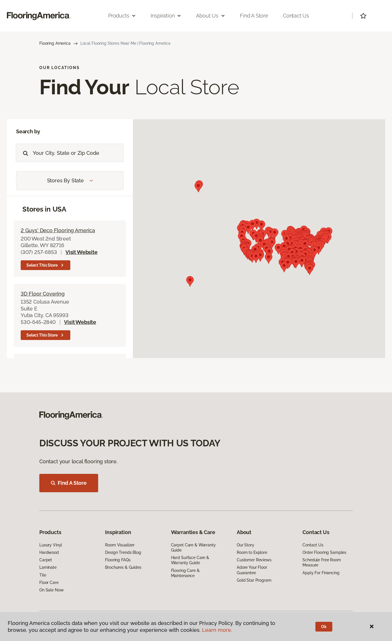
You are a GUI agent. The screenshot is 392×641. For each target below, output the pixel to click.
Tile (42, 575)
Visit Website (81, 252)
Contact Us (296, 16)
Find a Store (254, 16)
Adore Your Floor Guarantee (252, 570)
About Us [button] (210, 16)
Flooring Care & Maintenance (185, 573)
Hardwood (49, 552)
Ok (324, 626)
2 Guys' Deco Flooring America (58, 230)
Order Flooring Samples (324, 552)
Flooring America (55, 43)
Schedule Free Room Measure (321, 562)
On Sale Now (51, 590)
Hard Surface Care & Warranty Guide (190, 560)
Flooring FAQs (117, 560)
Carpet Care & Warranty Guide (193, 547)
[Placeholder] (78, 153)
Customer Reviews (254, 560)
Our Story (245, 545)
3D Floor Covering (43, 294)
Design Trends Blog (123, 552)
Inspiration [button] (166, 16)
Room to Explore (252, 552)
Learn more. (217, 630)
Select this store (45, 265)
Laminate (48, 567)
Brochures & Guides (123, 567)
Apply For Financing (320, 572)
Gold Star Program (254, 580)
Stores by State (70, 180)
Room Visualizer (120, 545)
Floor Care (49, 582)
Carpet (45, 560)
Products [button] (122, 16)
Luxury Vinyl (50, 545)
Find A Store (69, 483)
